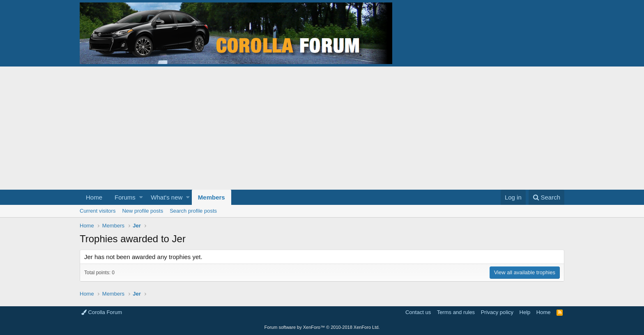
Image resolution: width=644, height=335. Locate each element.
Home (94, 197)
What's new (166, 197)
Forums (125, 197)
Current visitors (97, 211)
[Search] (546, 197)
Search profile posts (193, 211)
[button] (141, 197)
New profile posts (142, 211)
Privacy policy (497, 312)
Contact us (418, 312)
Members (211, 197)
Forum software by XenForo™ (322, 327)
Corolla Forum (101, 312)
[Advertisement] (322, 128)
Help (525, 312)
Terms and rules (456, 312)
